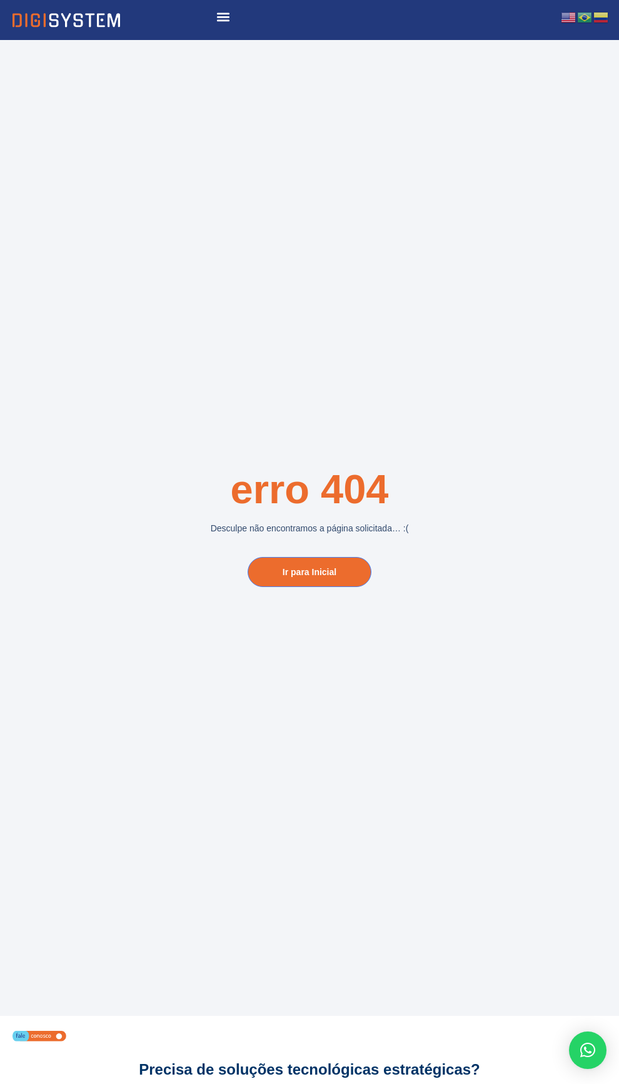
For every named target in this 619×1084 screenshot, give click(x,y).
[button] (223, 16)
